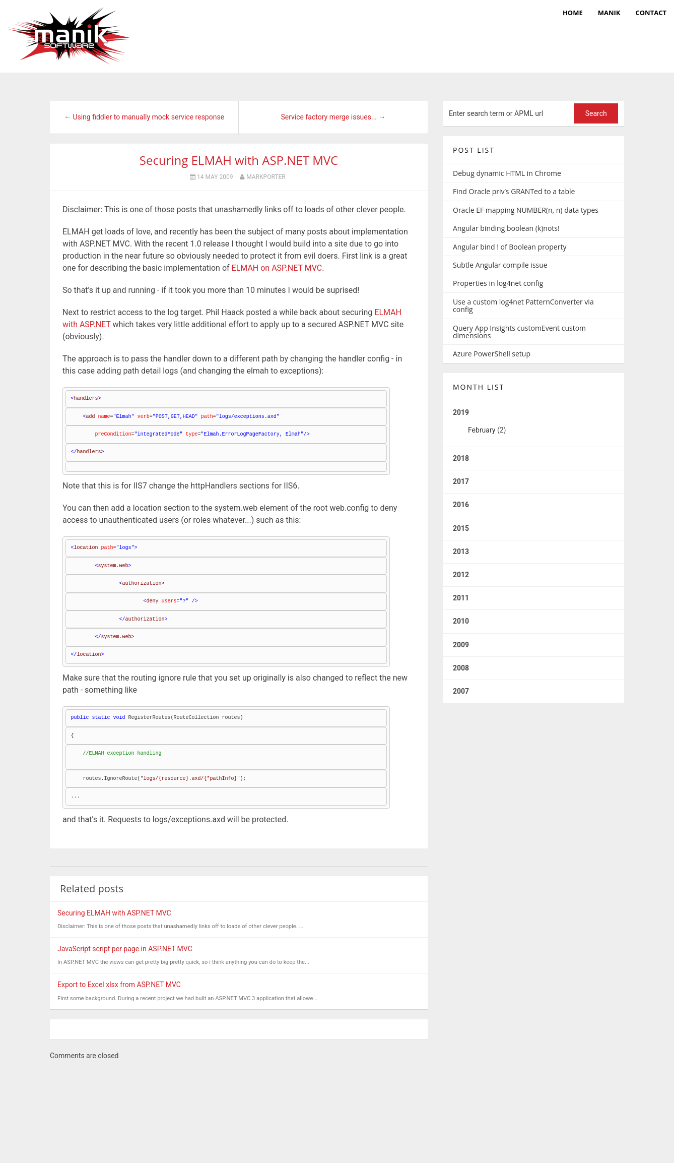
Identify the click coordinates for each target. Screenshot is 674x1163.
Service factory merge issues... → (333, 117)
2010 (461, 621)
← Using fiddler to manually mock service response (144, 117)
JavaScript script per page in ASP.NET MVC (124, 949)
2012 (461, 575)
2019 (533, 425)
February (481, 430)
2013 (461, 551)
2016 (461, 505)
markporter (265, 176)
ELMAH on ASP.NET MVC (277, 268)
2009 (461, 645)
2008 (461, 668)
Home (573, 12)
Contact (650, 12)
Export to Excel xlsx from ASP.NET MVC (119, 985)
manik (609, 12)
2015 (461, 528)
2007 (461, 691)
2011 (461, 598)
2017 (461, 481)
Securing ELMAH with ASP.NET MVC (239, 160)
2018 (461, 458)
